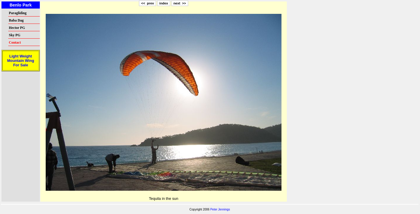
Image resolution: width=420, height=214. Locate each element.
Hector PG (17, 28)
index (163, 3)
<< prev (147, 3)
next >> (179, 3)
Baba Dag (16, 20)
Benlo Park (20, 5)
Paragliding (18, 13)
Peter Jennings (220, 209)
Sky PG (14, 35)
